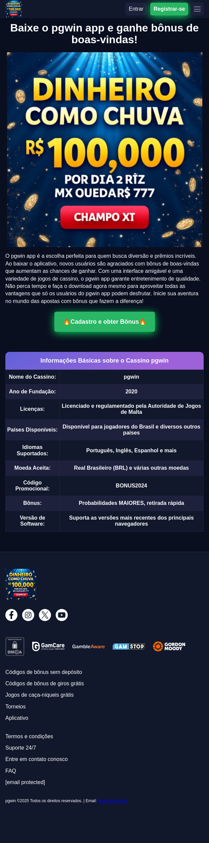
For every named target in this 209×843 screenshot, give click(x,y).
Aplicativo (16, 718)
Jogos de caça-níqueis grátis (39, 695)
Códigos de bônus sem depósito (43, 672)
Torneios (15, 706)
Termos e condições (29, 736)
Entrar (136, 9)
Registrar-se (169, 9)
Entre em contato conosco (36, 759)
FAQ (10, 771)
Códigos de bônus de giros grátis (44, 683)
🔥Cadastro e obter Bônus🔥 (104, 321)
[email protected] (113, 800)
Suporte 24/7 (20, 748)
